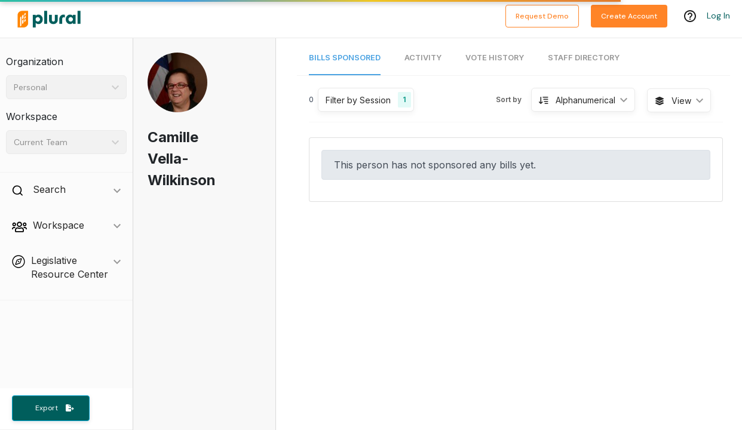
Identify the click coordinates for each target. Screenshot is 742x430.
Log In (718, 16)
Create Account (629, 16)
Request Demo (542, 16)
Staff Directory (584, 57)
